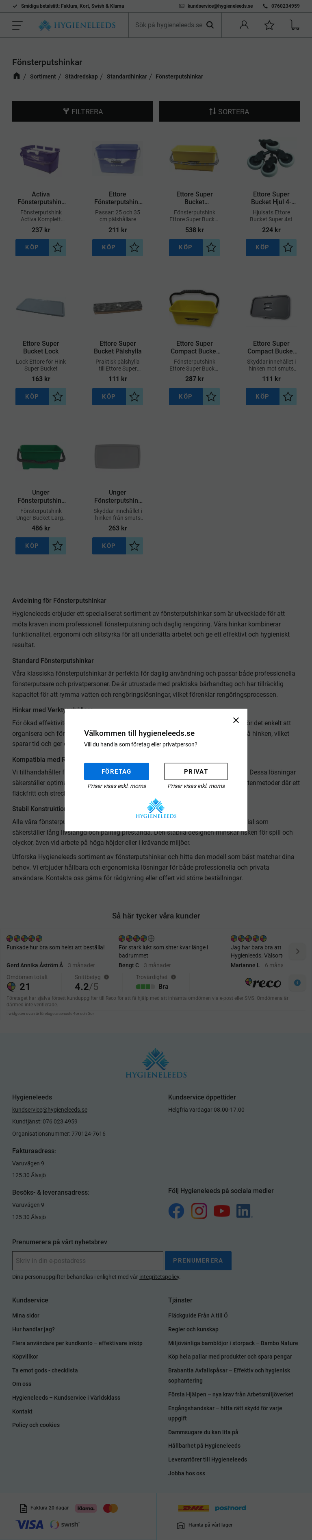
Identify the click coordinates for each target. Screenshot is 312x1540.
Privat (196, 771)
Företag (117, 771)
